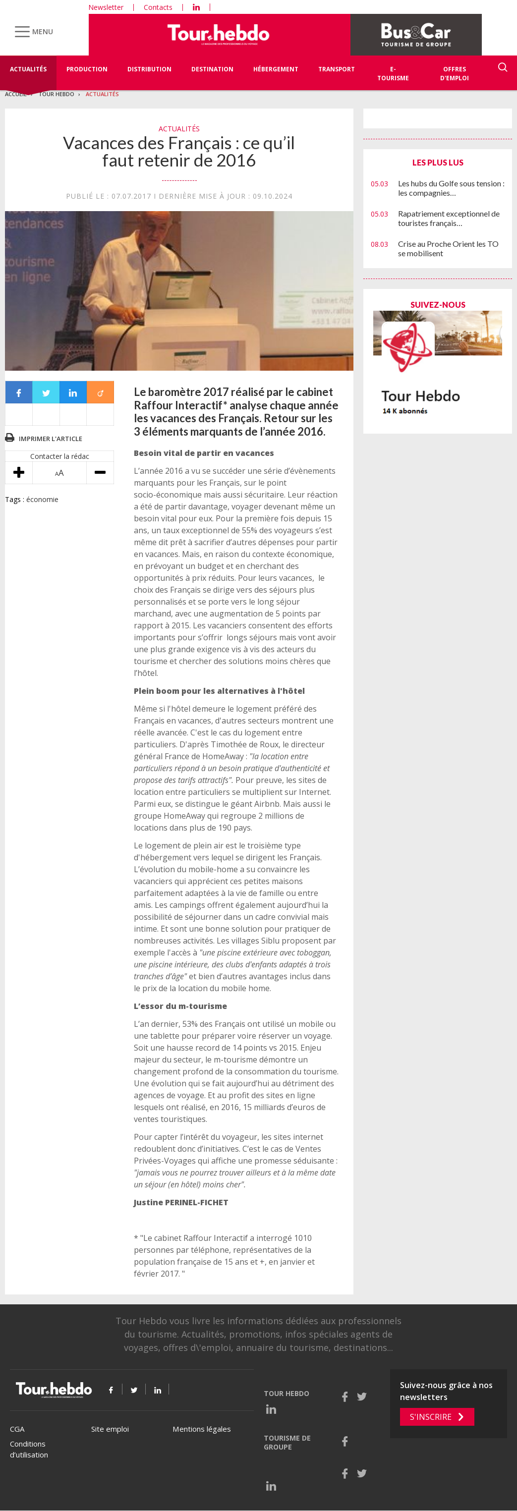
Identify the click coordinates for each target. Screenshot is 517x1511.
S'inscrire (431, 1416)
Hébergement (275, 69)
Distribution (149, 69)
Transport (336, 69)
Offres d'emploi (454, 73)
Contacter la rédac (59, 456)
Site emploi (110, 1429)
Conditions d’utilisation (29, 1449)
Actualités (28, 69)
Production (87, 69)
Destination (212, 69)
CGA (17, 1429)
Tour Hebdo (56, 94)
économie (42, 499)
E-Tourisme (393, 73)
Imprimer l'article (50, 438)
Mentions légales (201, 1429)
